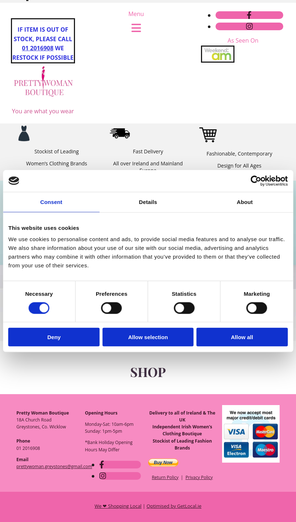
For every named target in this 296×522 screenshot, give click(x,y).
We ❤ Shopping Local (118, 506)
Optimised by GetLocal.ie (174, 506)
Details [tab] (148, 202)
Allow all (242, 337)
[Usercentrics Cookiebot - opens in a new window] (256, 180)
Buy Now (163, 462)
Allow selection (148, 337)
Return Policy (165, 477)
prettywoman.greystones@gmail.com (159, 21)
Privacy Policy (199, 477)
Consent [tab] (51, 202)
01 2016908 (38, 48)
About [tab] (245, 202)
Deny (54, 337)
